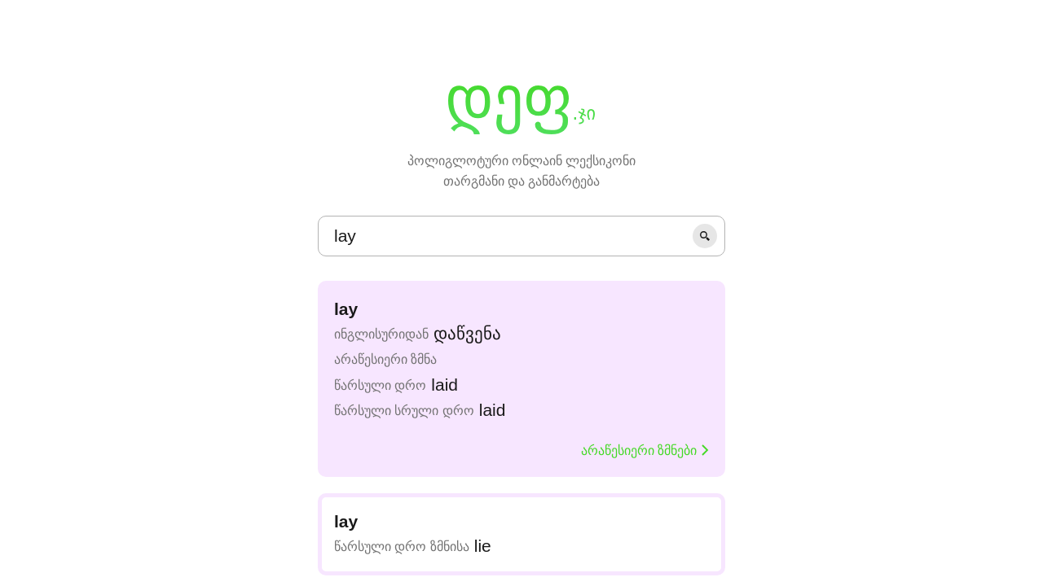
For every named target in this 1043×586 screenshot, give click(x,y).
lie (482, 545)
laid (444, 384)
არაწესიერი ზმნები (645, 450)
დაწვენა (467, 333)
